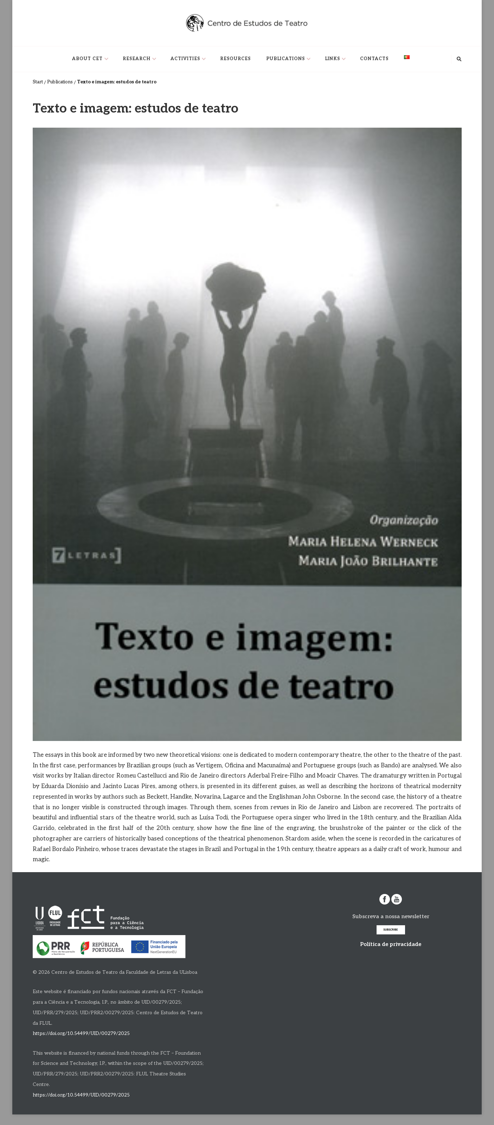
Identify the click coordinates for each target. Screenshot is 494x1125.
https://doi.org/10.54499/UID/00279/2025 (81, 1033)
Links (332, 59)
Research (136, 59)
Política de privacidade (390, 944)
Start (38, 82)
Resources (235, 59)
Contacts (374, 59)
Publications (285, 59)
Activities (185, 59)
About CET (87, 59)
